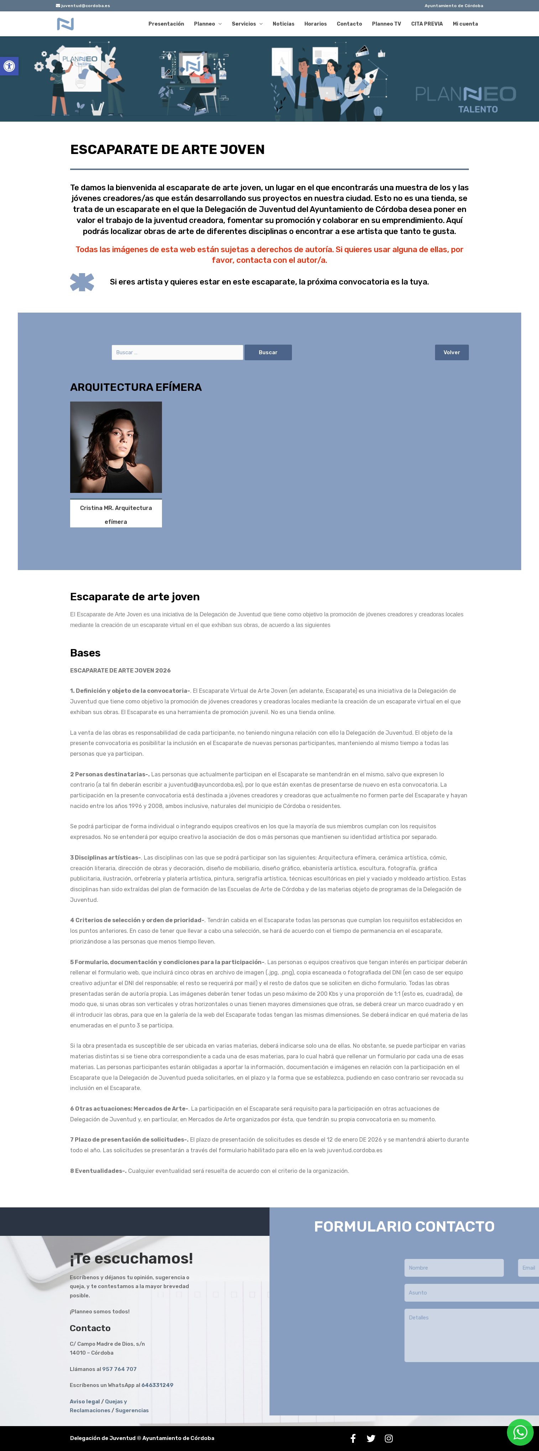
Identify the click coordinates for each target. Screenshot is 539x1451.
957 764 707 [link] (120, 1369)
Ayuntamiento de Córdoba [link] (454, 5)
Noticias (283, 24)
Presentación (166, 24)
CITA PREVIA (427, 24)
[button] (452, 352)
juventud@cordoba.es (83, 5)
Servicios (244, 24)
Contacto (349, 24)
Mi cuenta (465, 24)
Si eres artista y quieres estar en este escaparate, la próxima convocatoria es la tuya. (269, 282)
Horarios (315, 24)
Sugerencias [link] (132, 1410)
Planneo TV (386, 24)
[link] (157, 1385)
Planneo (204, 24)
